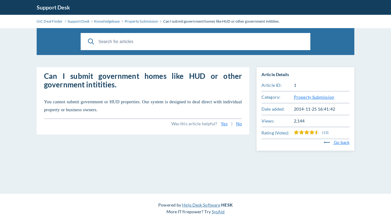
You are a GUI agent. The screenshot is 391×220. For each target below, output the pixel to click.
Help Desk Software (201, 204)
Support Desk (53, 7)
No (239, 123)
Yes (224, 123)
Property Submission (314, 97)
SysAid (218, 211)
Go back (336, 142)
